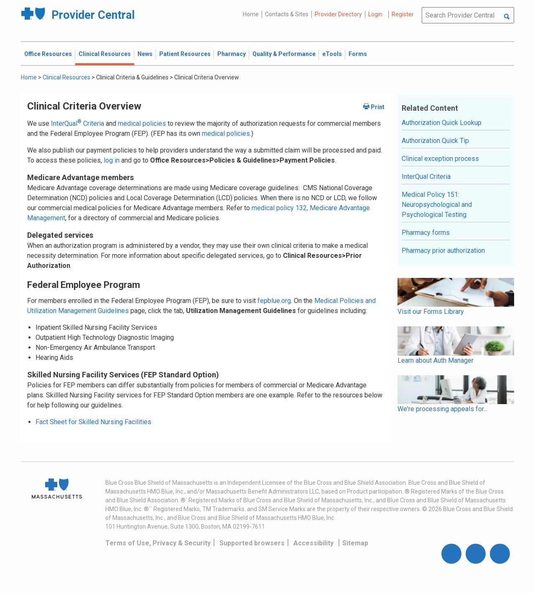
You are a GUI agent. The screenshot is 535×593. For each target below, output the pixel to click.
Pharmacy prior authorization (443, 251)
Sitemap (355, 543)
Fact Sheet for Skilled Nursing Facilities (93, 422)
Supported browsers (252, 543)
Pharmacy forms (426, 233)
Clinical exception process (440, 159)
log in (112, 160)
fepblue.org (274, 301)
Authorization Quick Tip (435, 141)
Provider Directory (338, 14)
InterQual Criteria (77, 123)
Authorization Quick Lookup (442, 123)
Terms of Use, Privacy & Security (158, 543)
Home (251, 14)
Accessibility (313, 543)
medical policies (142, 123)
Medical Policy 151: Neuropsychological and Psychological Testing (437, 205)
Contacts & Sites (286, 14)
